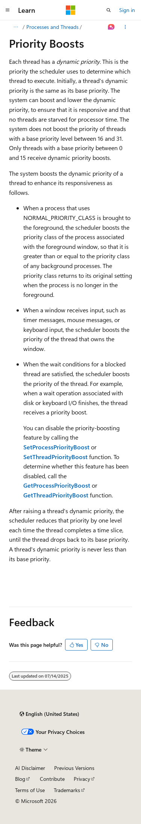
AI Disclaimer (30, 767)
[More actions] (125, 27)
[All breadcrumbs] (15, 27)
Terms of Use (30, 790)
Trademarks (67, 790)
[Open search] (108, 10)
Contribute (52, 778)
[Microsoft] (71, 10)
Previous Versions (74, 767)
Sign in (127, 10)
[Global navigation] (7, 10)
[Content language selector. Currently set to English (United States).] (49, 714)
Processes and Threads (52, 26)
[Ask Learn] (111, 27)
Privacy (82, 778)
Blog (20, 778)
